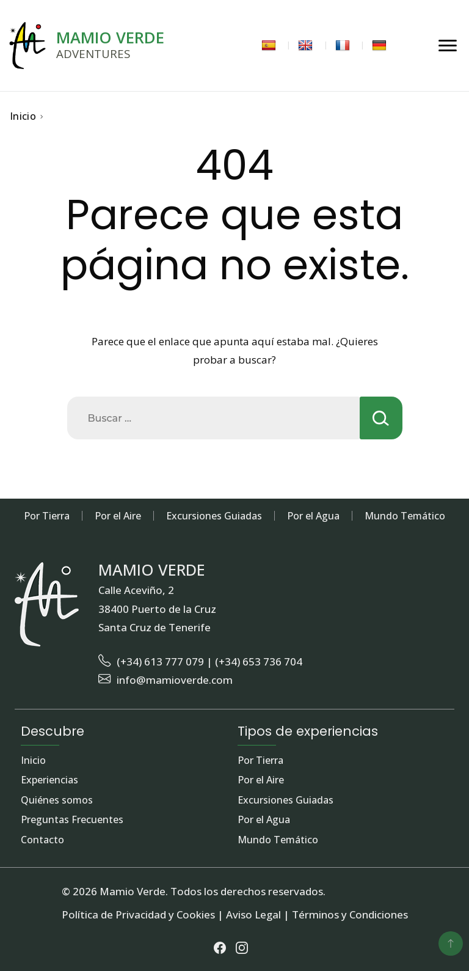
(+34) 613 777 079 (160, 661)
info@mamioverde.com (175, 680)
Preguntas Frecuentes (72, 820)
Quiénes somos (57, 800)
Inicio (33, 760)
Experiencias (49, 780)
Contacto (42, 840)
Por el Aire (118, 515)
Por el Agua (313, 515)
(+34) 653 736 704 (258, 661)
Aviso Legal (253, 914)
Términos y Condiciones (350, 914)
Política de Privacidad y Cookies (138, 914)
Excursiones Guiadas (214, 515)
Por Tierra (47, 515)
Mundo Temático (405, 515)
